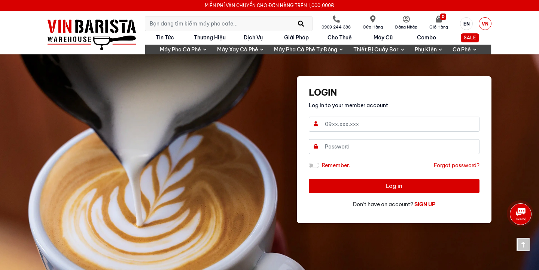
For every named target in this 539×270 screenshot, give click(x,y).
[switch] (314, 165)
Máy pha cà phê (183, 49)
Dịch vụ (253, 37)
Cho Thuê (340, 37)
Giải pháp (296, 37)
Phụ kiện (428, 49)
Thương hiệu (210, 37)
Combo (426, 37)
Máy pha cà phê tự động (308, 49)
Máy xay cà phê (240, 49)
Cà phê (464, 49)
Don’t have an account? (394, 204)
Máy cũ (383, 37)
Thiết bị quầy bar (378, 49)
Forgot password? (456, 165)
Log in (394, 185)
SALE (470, 37)
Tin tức (165, 37)
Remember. (336, 165)
